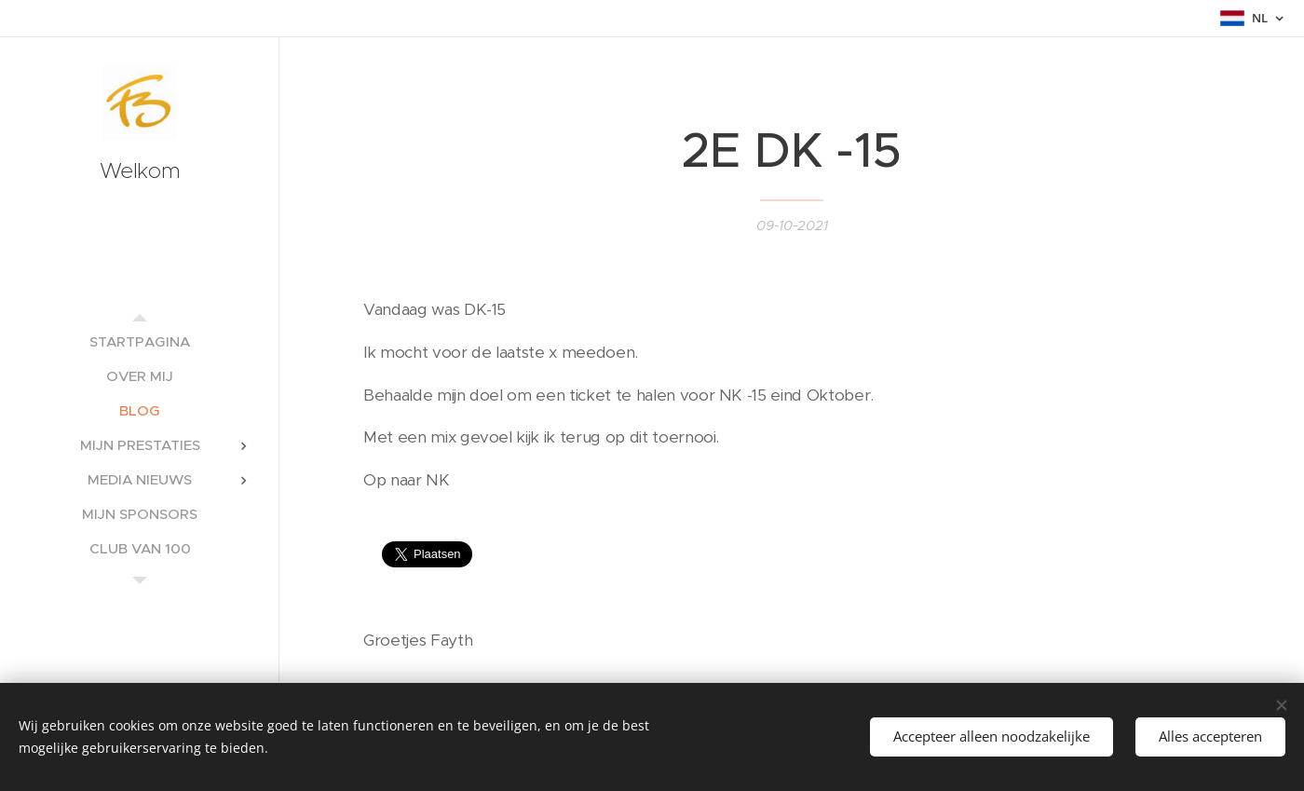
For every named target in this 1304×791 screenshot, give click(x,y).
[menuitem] (140, 341)
